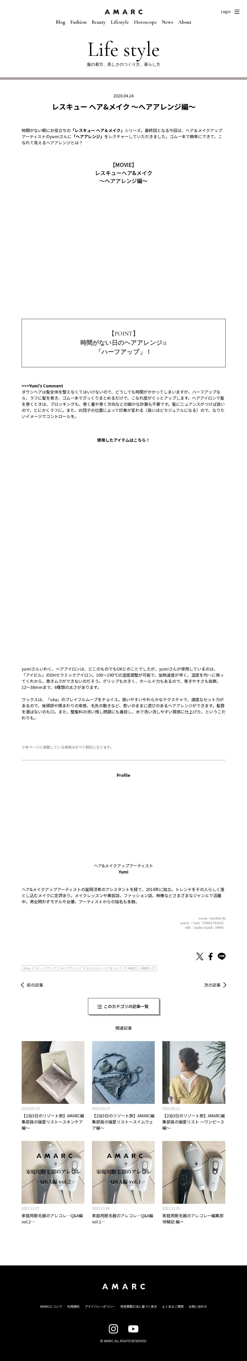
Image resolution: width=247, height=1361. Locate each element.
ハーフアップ (47, 968)
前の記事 (35, 985)
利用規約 (73, 1306)
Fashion (78, 22)
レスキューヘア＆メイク (105, 968)
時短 (132, 968)
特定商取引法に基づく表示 (138, 1306)
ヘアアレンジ (72, 968)
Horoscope (145, 22)
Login (226, 11)
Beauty (99, 22)
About (184, 22)
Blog (60, 22)
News (167, 22)
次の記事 (212, 985)
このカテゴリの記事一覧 (126, 1006)
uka (28, 968)
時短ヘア (148, 968)
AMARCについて (51, 1306)
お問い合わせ (198, 1306)
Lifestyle (120, 22)
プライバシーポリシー (100, 1306)
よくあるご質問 (173, 1306)
